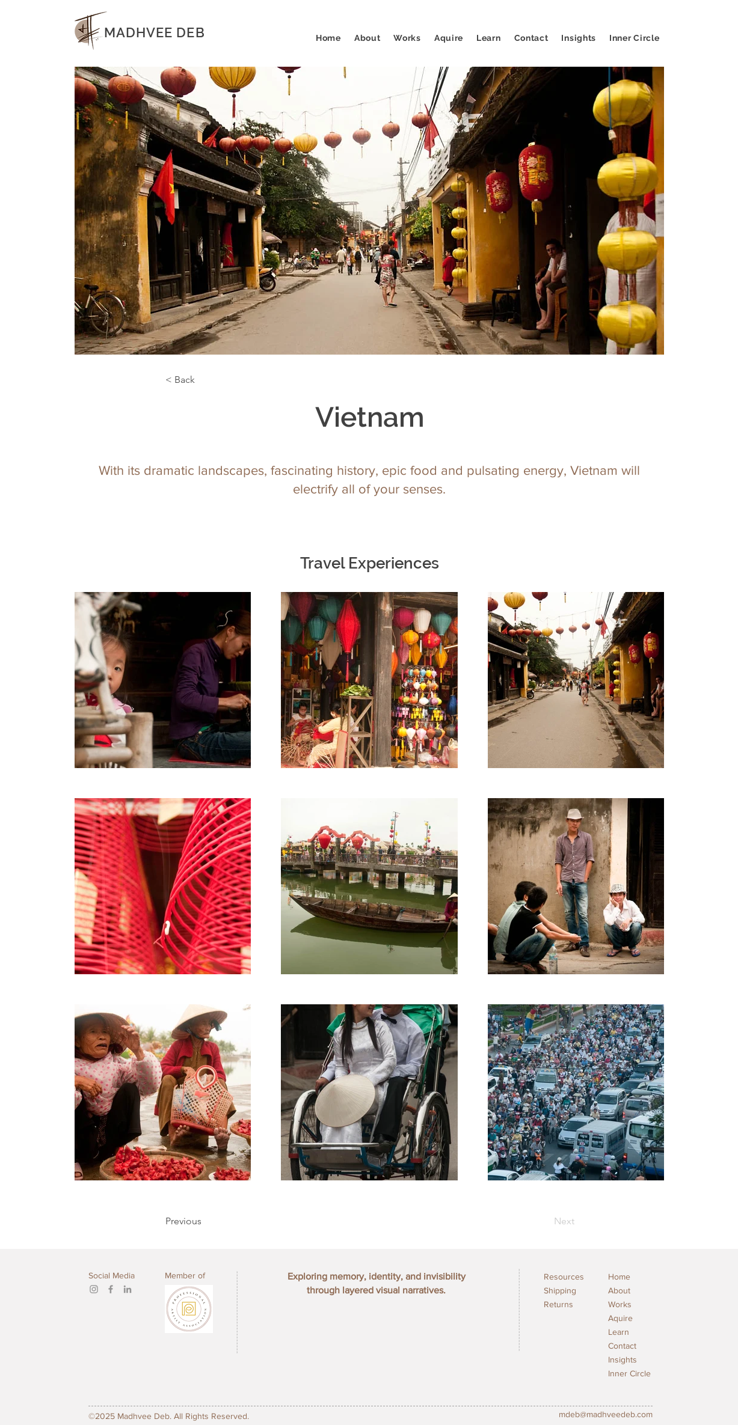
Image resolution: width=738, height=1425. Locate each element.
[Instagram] (93, 1289)
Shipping (560, 1290)
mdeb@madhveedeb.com (606, 1414)
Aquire (620, 1318)
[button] (488, 38)
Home (619, 1276)
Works (620, 1304)
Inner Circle (629, 1373)
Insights (622, 1359)
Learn (618, 1332)
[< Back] (205, 380)
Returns (558, 1304)
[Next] (533, 1221)
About (619, 1290)
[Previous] (214, 1221)
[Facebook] (110, 1289)
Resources (564, 1276)
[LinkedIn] (127, 1289)
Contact (622, 1345)
